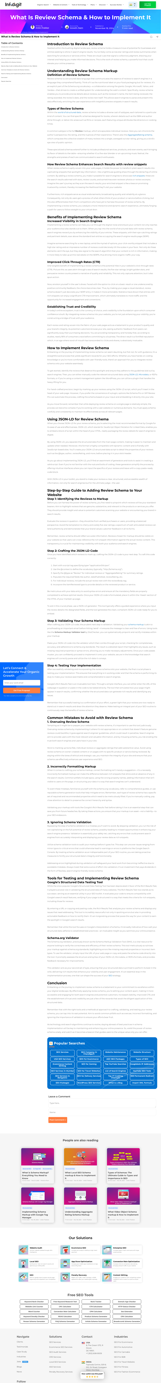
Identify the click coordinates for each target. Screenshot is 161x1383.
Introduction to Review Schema (10, 47)
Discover (103, 4)
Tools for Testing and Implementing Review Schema (16, 73)
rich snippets (138, 176)
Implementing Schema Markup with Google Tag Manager (35, 1215)
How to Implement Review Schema (11, 58)
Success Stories (117, 4)
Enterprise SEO (119, 1248)
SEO (110, 975)
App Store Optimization (81, 1261)
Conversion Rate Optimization (126, 1261)
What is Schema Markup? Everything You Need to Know (35, 1175)
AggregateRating (136, 135)
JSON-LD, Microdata (139, 374)
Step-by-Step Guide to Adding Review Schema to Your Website (19, 66)
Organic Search (44, 4)
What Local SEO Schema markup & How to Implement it (80, 1175)
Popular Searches (6, 81)
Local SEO (34, 1261)
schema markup (136, 624)
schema (148, 135)
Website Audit (36, 1248)
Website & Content (61, 4)
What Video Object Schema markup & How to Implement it (123, 1215)
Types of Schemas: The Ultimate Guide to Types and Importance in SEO (123, 1175)
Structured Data (11, 32)
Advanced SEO (27, 1169)
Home (3, 32)
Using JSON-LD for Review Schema (11, 62)
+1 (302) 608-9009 (94, 1353)
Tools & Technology (80, 4)
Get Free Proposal (147, 4)
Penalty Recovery (79, 1275)
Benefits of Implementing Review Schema (13, 54)
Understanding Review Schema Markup (12, 50)
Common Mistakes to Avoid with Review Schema (15, 69)
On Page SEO (37, 1169)
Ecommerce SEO (78, 1248)
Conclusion (4, 77)
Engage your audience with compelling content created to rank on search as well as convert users (127, 1279)
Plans (94, 4)
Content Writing (120, 1275)
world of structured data (69, 112)
